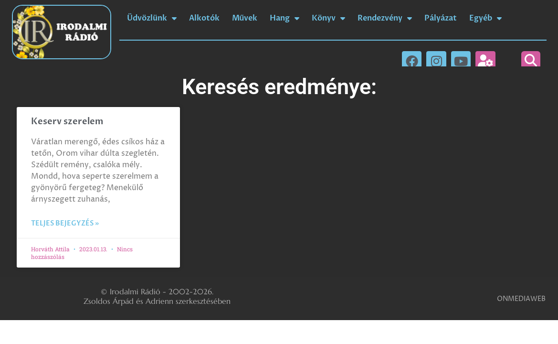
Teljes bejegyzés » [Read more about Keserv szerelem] (65, 223)
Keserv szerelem (67, 122)
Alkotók (204, 18)
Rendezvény (385, 18)
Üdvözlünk (152, 18)
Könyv (328, 18)
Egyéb (485, 18)
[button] (530, 60)
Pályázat (440, 18)
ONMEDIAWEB (521, 298)
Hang (284, 18)
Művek (245, 18)
